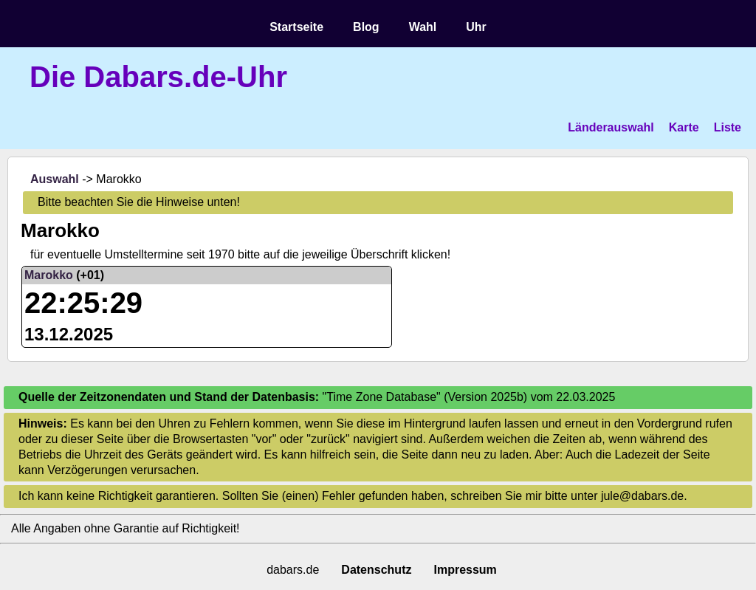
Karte (684, 127)
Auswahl (54, 179)
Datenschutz (376, 569)
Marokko (48, 275)
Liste (727, 127)
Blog (366, 27)
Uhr (476, 27)
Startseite (296, 27)
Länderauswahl (610, 127)
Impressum (464, 569)
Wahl (423, 27)
